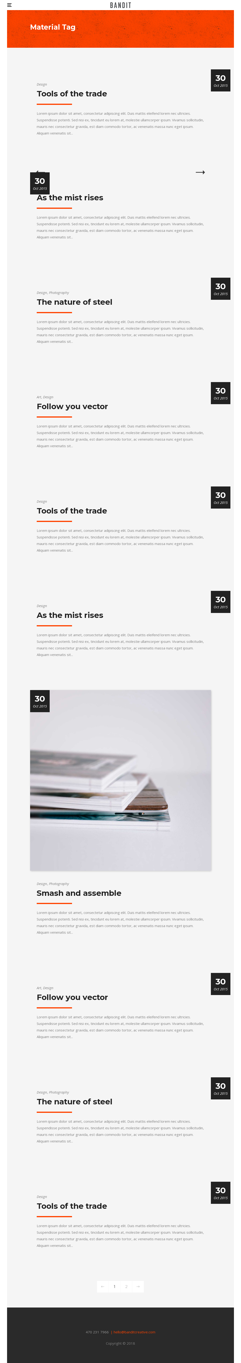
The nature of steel (74, 302)
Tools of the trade (72, 93)
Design (42, 84)
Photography (59, 292)
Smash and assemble (79, 893)
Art (39, 397)
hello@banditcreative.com (134, 1332)
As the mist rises (70, 197)
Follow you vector (72, 406)
